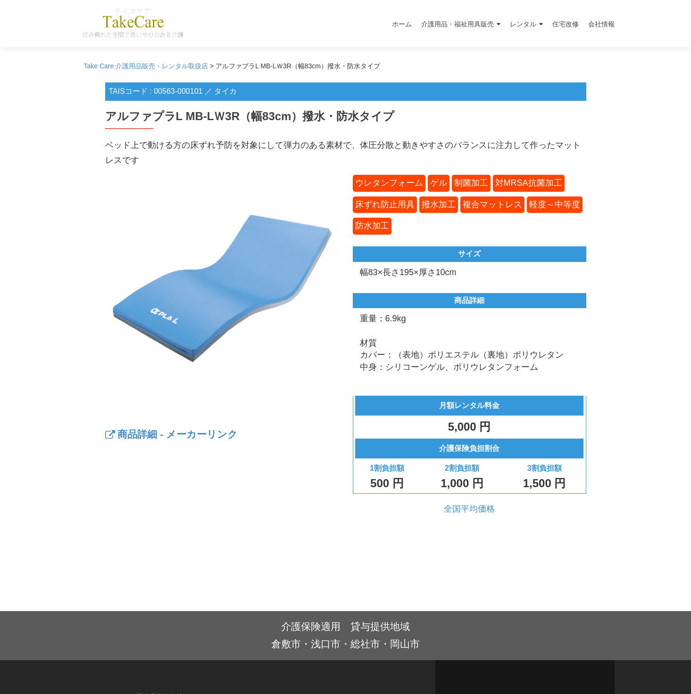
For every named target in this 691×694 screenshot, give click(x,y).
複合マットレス (492, 204)
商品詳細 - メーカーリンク (171, 434)
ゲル (438, 183)
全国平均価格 (469, 509)
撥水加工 (439, 204)
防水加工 (372, 225)
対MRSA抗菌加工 (528, 183)
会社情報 (601, 24)
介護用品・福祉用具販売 (457, 24)
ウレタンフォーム (389, 183)
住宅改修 (565, 24)
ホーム (402, 24)
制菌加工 (471, 183)
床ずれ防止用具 (385, 204)
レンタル (523, 24)
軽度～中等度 (554, 204)
